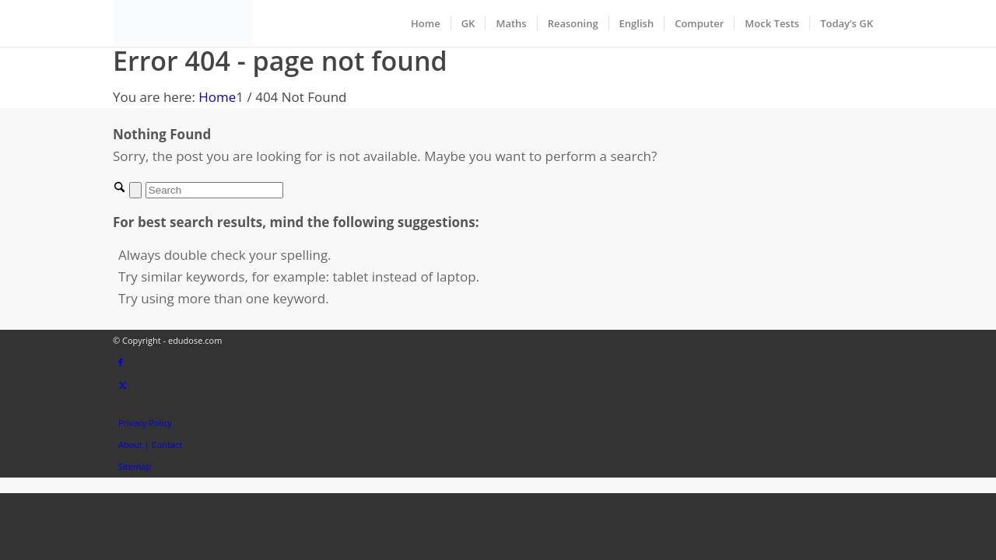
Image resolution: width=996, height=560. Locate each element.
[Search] (214, 190)
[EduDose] (183, 23)
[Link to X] (122, 384)
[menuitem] (426, 23)
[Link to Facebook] (120, 362)
